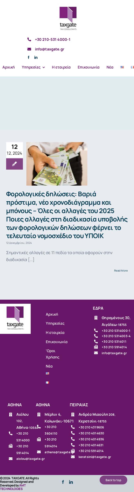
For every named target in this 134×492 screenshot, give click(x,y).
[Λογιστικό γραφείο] (68, 6)
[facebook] (28, 57)
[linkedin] (35, 57)
